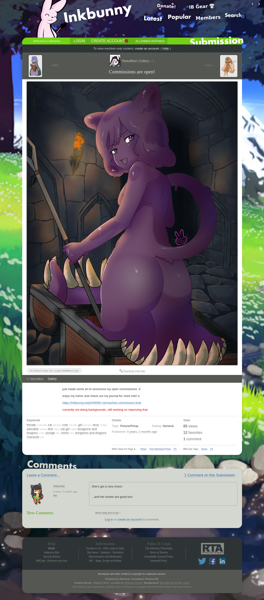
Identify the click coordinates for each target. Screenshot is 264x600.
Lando (185, 582)
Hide (166, 48)
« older (54, 65)
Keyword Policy (158, 560)
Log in (109, 519)
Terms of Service (159, 552)
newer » (209, 65)
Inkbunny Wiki (51, 552)
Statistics (105, 552)
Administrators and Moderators (105, 556)
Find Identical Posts (160, 449)
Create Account (108, 41)
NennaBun (37, 378)
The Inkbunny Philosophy (159, 548)
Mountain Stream (169, 582)
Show (143, 449)
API (91, 560)
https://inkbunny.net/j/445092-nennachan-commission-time (102, 403)
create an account (147, 48)
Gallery (52, 378)
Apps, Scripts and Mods (108, 560)
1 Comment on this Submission (209, 475)
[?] (175, 449)
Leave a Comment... (43, 475)
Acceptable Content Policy (158, 556)
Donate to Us (94, 548)
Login (79, 41)
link (55, 495)
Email (51, 548)
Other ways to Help (113, 548)
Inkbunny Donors (133, 582)
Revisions (118, 552)
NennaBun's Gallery (138, 61)
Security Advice (51, 556)
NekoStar (59, 486)
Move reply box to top (107, 512)
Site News (92, 552)
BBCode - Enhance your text (51, 560)
